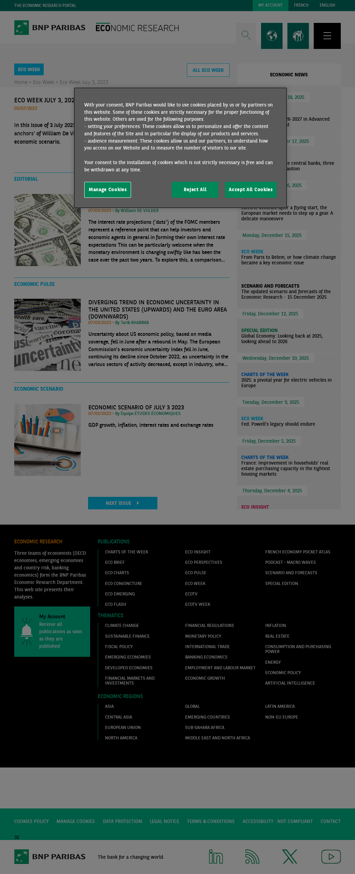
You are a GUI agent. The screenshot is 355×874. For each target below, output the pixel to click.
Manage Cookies (108, 189)
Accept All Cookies (250, 189)
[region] (180, 147)
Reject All (195, 189)
